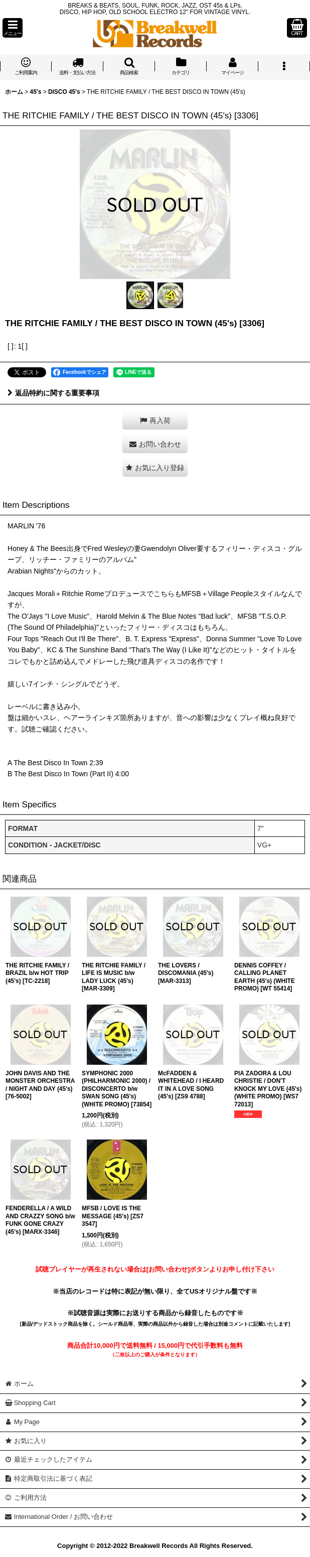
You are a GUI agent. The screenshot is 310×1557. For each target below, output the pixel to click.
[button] (13, 28)
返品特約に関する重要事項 (53, 393)
